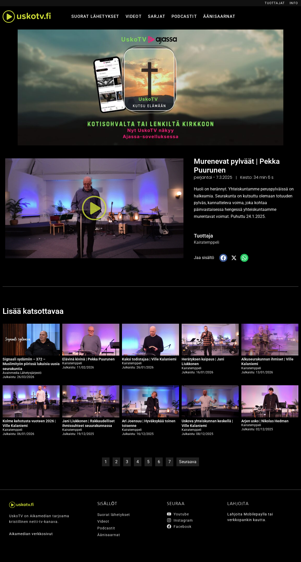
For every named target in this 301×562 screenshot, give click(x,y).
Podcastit (184, 16)
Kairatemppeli (206, 242)
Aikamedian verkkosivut (31, 533)
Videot (134, 16)
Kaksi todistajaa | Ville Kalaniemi (149, 359)
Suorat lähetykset (95, 16)
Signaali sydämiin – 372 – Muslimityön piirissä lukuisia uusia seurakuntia (31, 363)
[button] (94, 208)
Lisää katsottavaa (33, 311)
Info (294, 3)
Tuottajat (275, 3)
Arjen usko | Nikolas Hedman (265, 421)
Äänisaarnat (219, 16)
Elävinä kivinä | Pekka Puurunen (88, 359)
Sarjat (156, 16)
